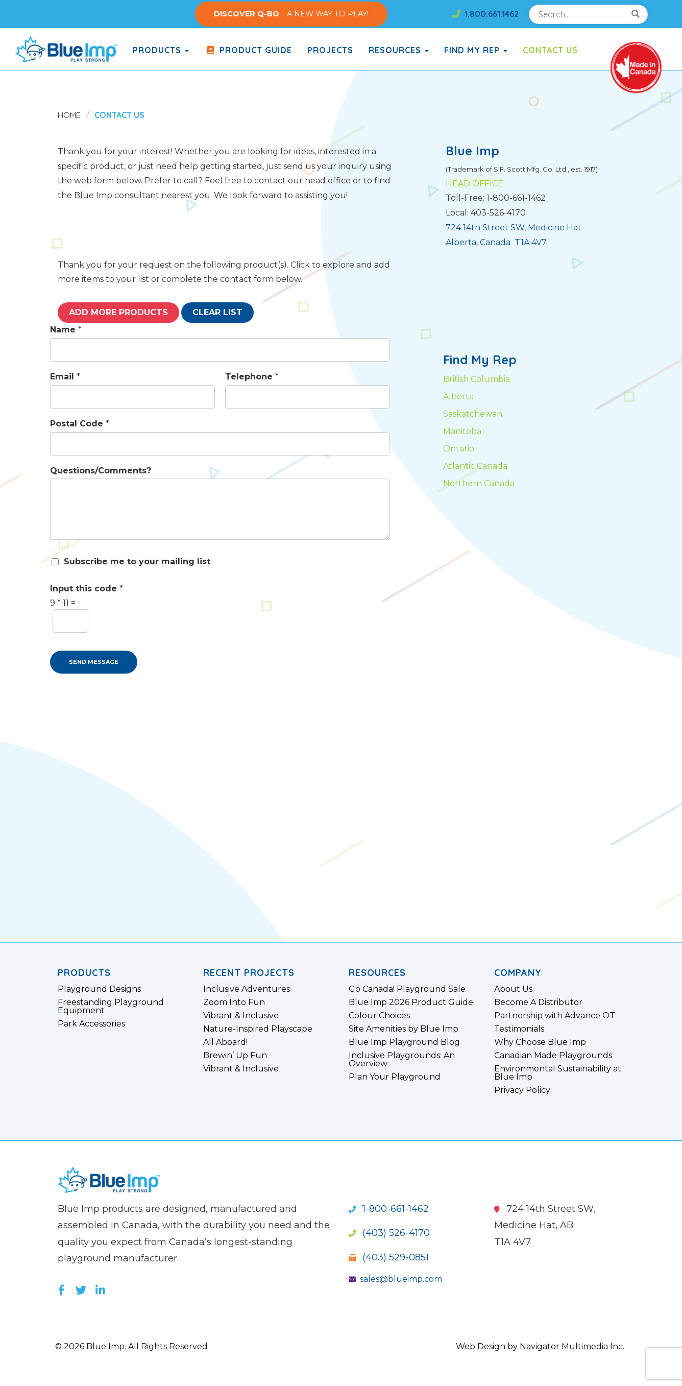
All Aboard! (225, 1042)
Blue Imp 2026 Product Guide (411, 1002)
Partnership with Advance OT (554, 1016)
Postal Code (79, 423)
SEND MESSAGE (93, 661)
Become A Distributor (538, 1002)
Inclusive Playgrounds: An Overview (402, 1060)
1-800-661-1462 (389, 1208)
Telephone (252, 376)
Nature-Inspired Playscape (257, 1029)
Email (65, 376)
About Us (513, 989)
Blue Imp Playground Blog (404, 1042)
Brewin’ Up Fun (235, 1056)
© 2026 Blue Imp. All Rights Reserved (131, 1346)
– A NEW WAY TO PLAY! (291, 13)
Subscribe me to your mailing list (137, 561)
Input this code (86, 588)
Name (66, 329)
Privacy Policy (522, 1090)
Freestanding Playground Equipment (111, 1006)
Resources (399, 50)
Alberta (458, 396)
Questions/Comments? (100, 470)
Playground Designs (99, 989)
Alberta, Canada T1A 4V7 (496, 242)
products (161, 50)
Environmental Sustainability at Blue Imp (557, 1073)
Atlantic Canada (475, 466)
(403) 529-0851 (389, 1257)
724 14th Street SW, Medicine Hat (513, 227)
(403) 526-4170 (389, 1232)
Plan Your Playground (395, 1077)
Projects (330, 50)
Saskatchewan (472, 414)
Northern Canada (479, 483)
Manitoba (462, 431)
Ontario (458, 448)
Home (69, 115)
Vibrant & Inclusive (241, 1016)
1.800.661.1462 (485, 14)
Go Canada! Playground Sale (407, 989)
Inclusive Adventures (246, 989)
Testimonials (519, 1029)
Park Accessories (91, 1024)
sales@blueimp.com (395, 1279)
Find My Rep (475, 50)
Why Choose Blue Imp (540, 1042)
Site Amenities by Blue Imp (403, 1029)
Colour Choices (379, 1016)
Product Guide (248, 50)
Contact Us (550, 50)
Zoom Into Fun (234, 1002)
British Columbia (476, 379)
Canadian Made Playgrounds (553, 1056)
